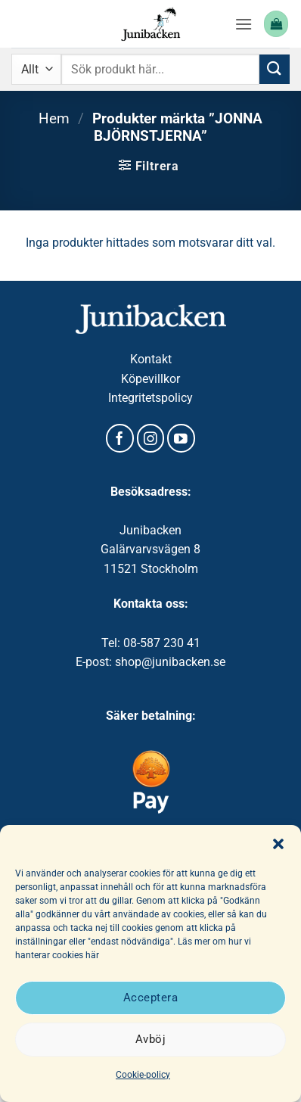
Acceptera (150, 997)
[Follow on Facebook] (120, 438)
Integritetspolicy (150, 398)
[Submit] (274, 69)
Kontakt (151, 359)
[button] (278, 843)
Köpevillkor (150, 379)
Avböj (150, 1039)
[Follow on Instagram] (151, 438)
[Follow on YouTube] (181, 438)
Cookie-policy (143, 1074)
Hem (54, 118)
